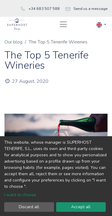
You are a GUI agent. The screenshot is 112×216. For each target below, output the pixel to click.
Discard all (29, 207)
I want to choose (20, 195)
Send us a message (90, 8)
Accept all (80, 207)
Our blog (13, 42)
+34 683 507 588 (44, 8)
